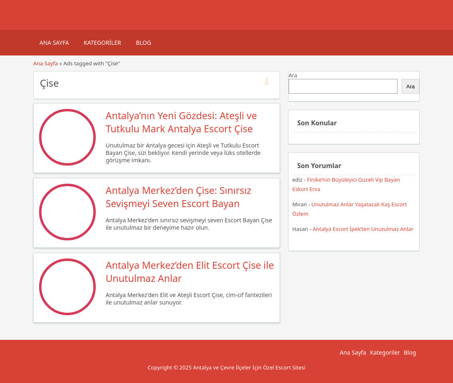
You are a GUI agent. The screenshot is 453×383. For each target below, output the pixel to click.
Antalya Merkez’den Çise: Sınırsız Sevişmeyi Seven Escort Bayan (178, 197)
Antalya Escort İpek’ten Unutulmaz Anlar (362, 229)
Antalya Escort (226, 378)
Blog (143, 42)
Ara (293, 75)
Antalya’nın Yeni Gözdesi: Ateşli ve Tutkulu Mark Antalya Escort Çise (181, 122)
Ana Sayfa (54, 42)
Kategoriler (102, 42)
